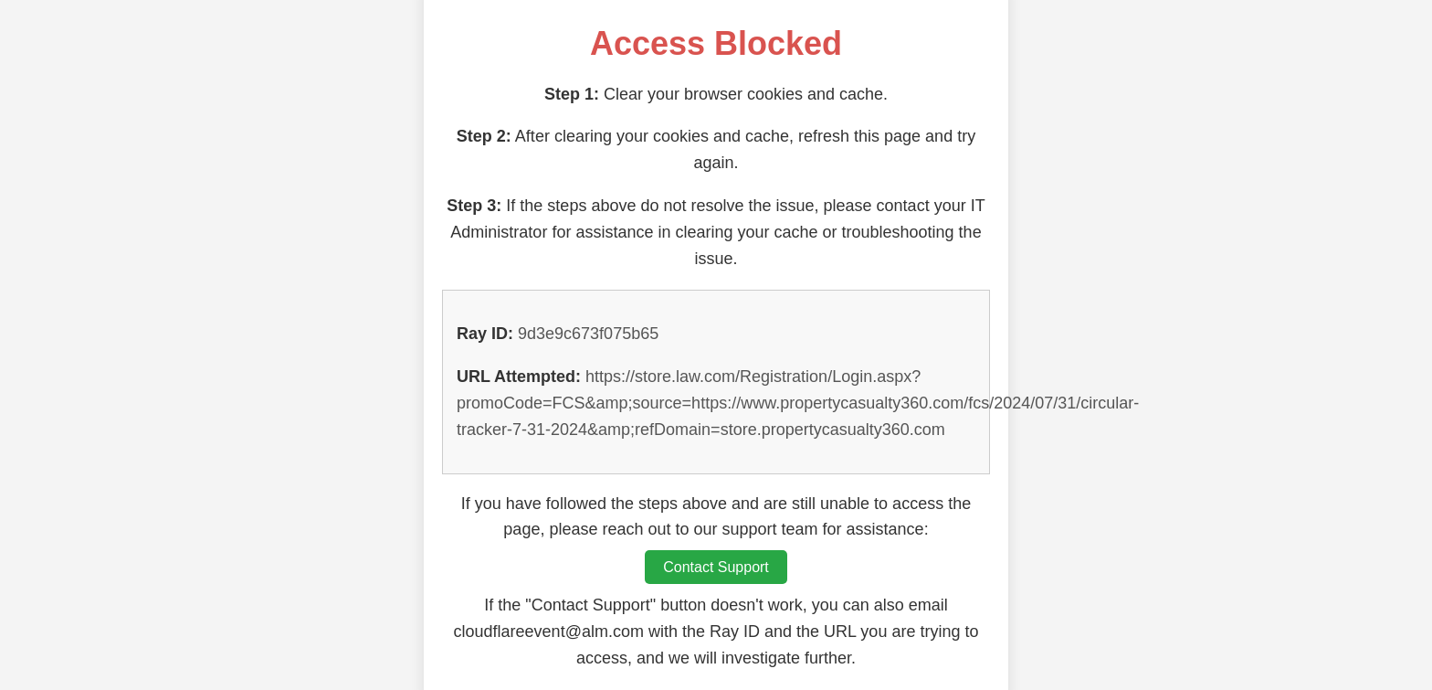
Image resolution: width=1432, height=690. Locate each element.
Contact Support (716, 567)
